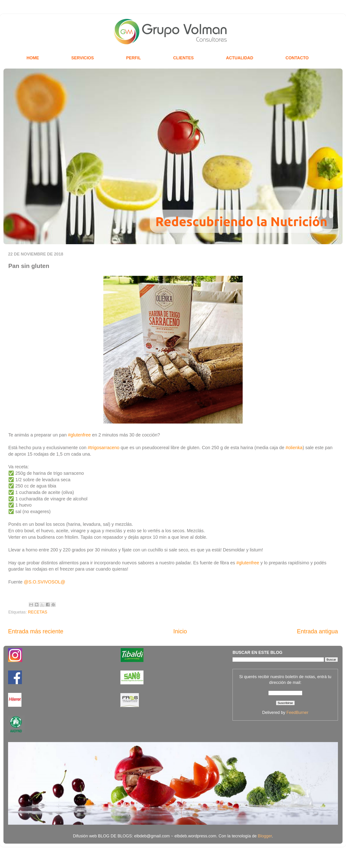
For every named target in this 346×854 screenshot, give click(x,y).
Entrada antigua (317, 631)
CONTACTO (297, 58)
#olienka (294, 447)
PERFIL (133, 58)
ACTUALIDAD (239, 58)
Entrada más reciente (35, 631)
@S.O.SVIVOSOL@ (44, 581)
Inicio (180, 631)
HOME (33, 58)
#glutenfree (79, 434)
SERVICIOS (82, 58)
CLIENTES (183, 58)
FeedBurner (297, 712)
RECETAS (37, 612)
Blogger (265, 836)
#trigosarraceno (103, 447)
